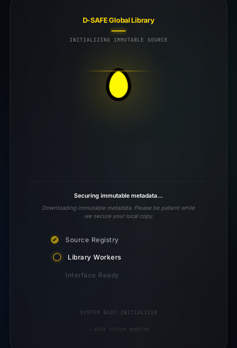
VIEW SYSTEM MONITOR (118, 329)
